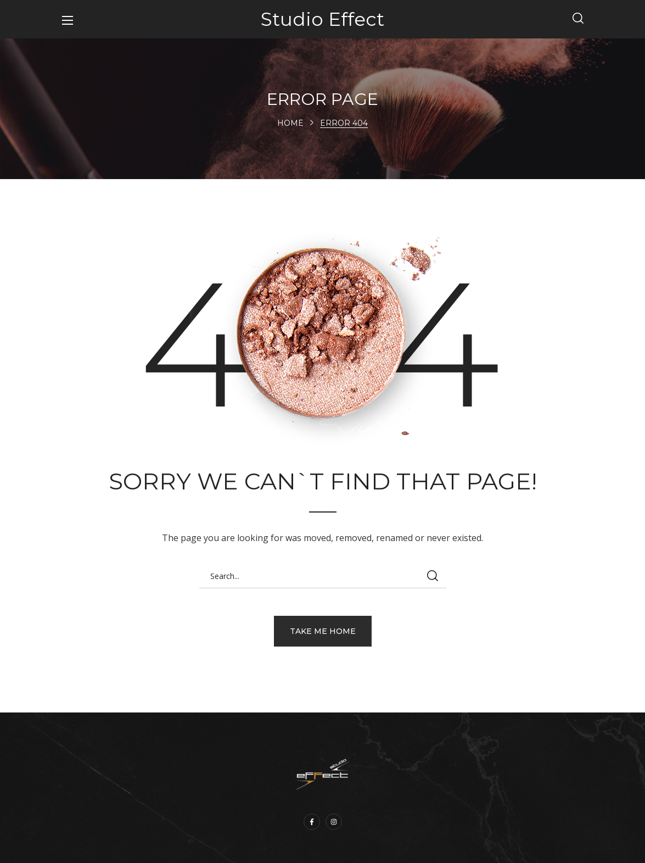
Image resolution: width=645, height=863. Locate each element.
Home (290, 123)
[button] (578, 19)
